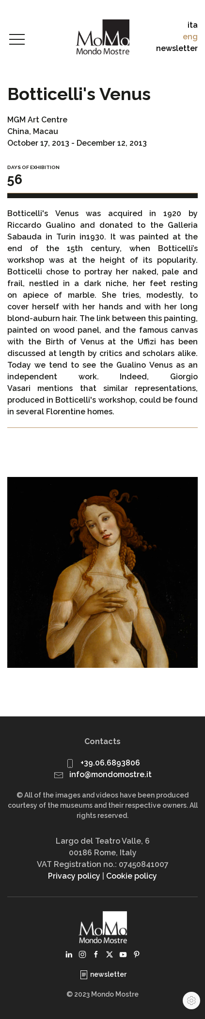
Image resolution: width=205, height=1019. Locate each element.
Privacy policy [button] (74, 876)
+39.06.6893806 (110, 762)
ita (193, 25)
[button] (17, 40)
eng (190, 36)
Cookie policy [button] (131, 876)
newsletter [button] (177, 48)
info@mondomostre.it (110, 774)
